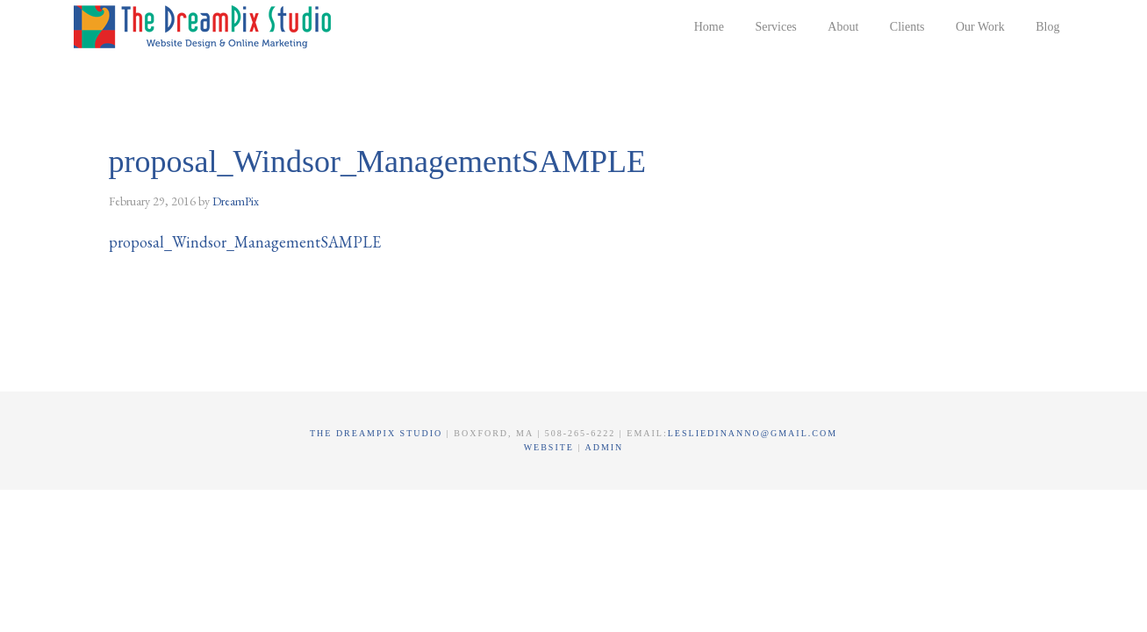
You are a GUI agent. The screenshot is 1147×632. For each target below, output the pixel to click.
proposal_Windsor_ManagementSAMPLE (245, 242)
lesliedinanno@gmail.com (752, 433)
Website (551, 447)
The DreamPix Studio (205, 26)
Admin (603, 447)
